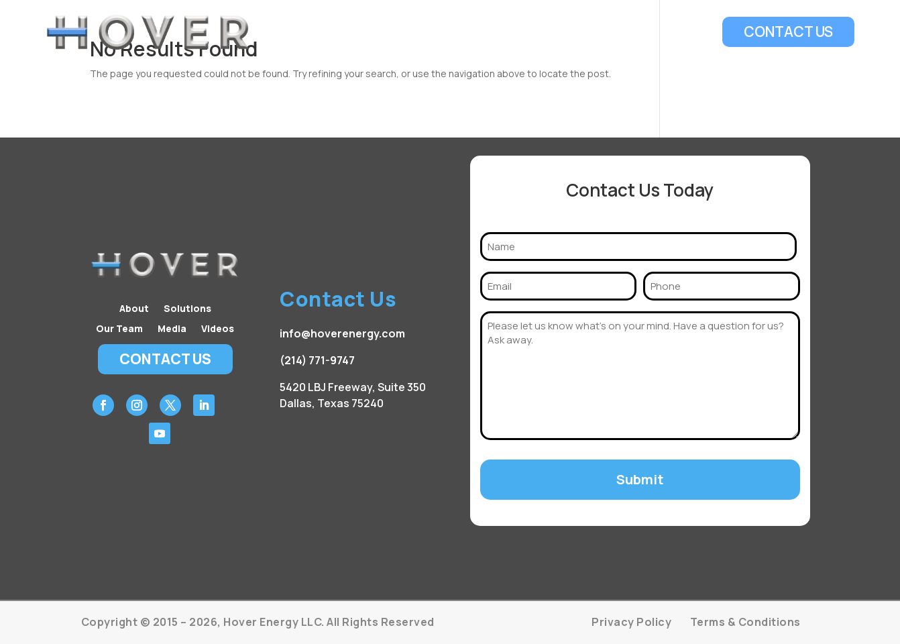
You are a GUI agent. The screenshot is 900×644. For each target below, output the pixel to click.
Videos (688, 32)
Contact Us (788, 31)
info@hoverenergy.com (342, 333)
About (440, 32)
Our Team (575, 32)
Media (635, 32)
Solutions (502, 32)
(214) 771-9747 (317, 360)
